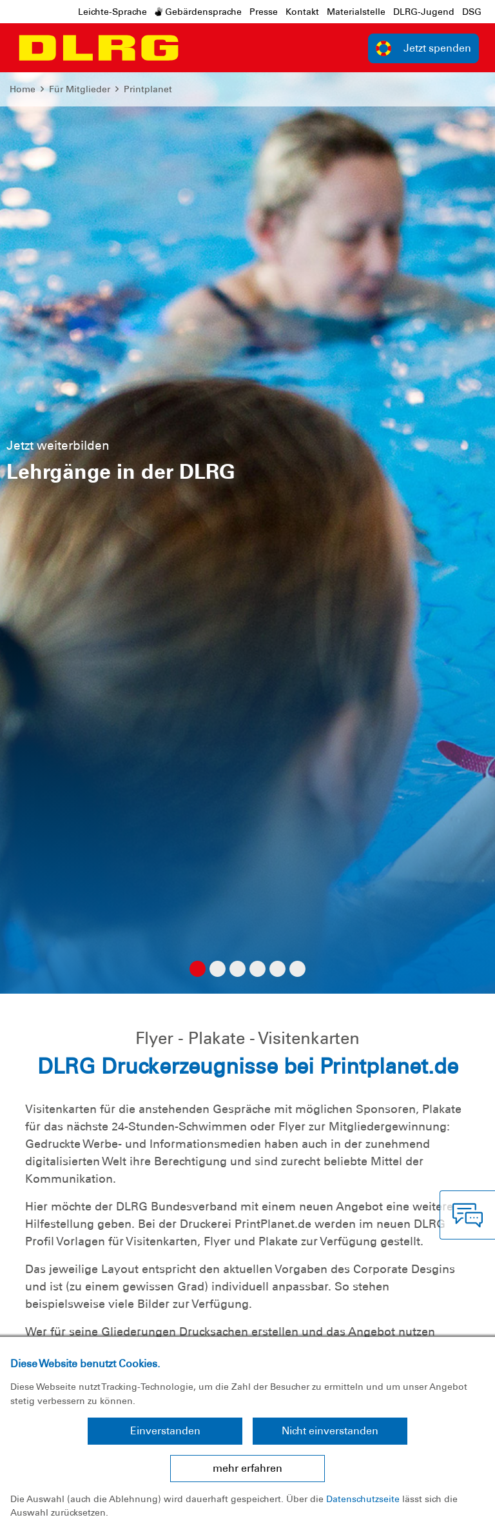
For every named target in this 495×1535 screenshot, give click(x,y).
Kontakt (302, 11)
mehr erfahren (247, 1468)
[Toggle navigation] (197, 47)
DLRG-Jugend (423, 11)
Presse (263, 11)
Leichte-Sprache (112, 11)
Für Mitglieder (79, 89)
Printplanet (148, 89)
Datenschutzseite (363, 1499)
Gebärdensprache (198, 11)
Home (22, 89)
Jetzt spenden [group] (423, 48)
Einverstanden (165, 1431)
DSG (471, 11)
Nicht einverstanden (330, 1431)
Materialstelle (356, 11)
